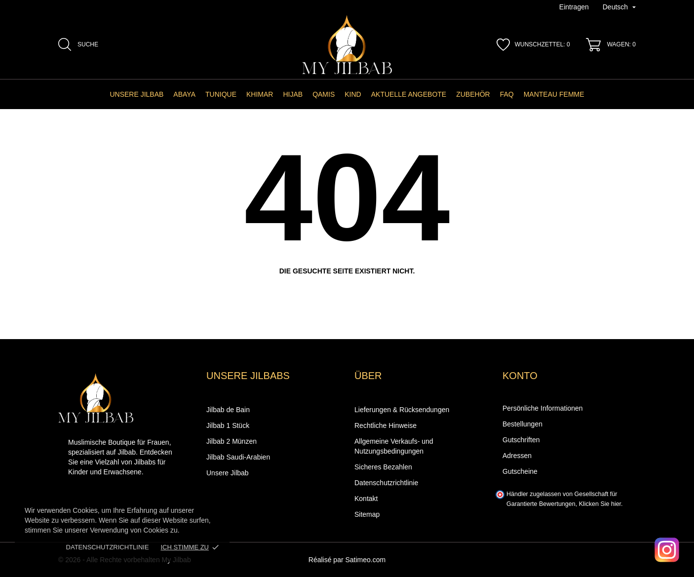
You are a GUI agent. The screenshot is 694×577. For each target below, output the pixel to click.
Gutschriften (521, 440)
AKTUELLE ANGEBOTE (409, 94)
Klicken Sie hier (600, 503)
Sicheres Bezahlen (383, 467)
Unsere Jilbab (136, 94)
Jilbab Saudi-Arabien (238, 457)
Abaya (184, 94)
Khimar (259, 94)
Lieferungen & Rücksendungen (401, 410)
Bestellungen (522, 424)
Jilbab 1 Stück (227, 425)
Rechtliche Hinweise (385, 425)
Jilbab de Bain (228, 410)
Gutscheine (520, 471)
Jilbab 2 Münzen (231, 441)
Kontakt (366, 498)
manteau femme (554, 94)
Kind (353, 94)
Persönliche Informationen (542, 408)
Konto (520, 375)
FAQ (507, 94)
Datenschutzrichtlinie (107, 547)
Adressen (517, 456)
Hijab (293, 94)
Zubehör (473, 94)
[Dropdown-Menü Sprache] (619, 7)
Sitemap (367, 514)
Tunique (220, 94)
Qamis (323, 94)
